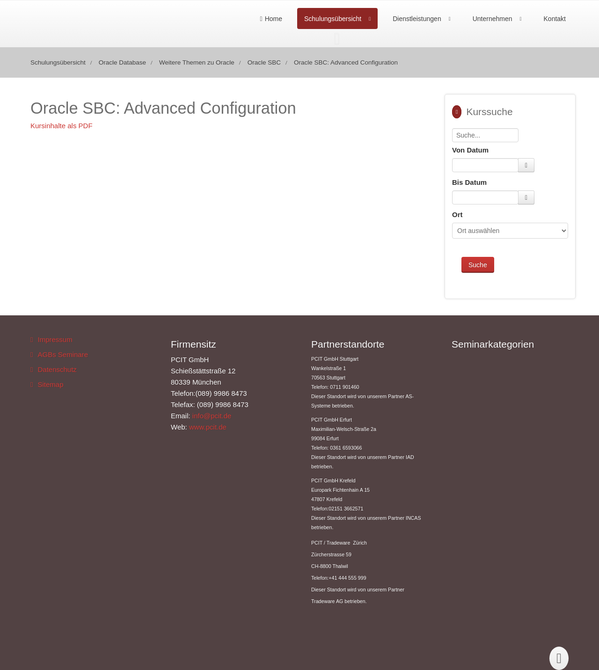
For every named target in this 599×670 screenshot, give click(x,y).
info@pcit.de (212, 416)
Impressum (54, 339)
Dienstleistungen (417, 18)
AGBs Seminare (62, 354)
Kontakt (555, 18)
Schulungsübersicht (332, 18)
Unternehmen (492, 18)
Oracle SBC (264, 62)
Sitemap (50, 384)
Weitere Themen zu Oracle (196, 62)
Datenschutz (56, 369)
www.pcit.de (207, 427)
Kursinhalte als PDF (61, 126)
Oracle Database (122, 62)
